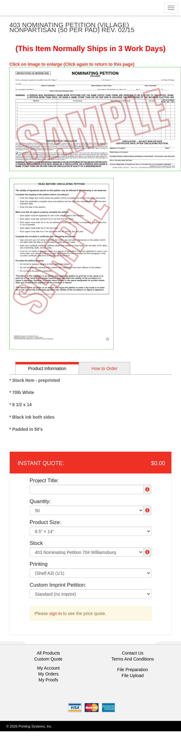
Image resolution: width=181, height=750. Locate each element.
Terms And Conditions (132, 658)
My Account (48, 668)
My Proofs (48, 679)
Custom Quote (48, 658)
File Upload (133, 675)
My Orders (48, 673)
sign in (55, 613)
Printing (39, 564)
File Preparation (132, 669)
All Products (48, 653)
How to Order (104, 368)
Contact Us (132, 653)
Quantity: (40, 501)
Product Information (47, 368)
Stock (36, 543)
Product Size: (45, 522)
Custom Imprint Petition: (58, 585)
